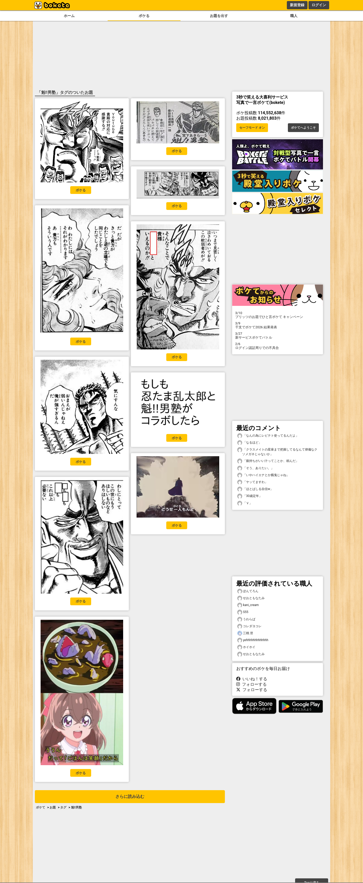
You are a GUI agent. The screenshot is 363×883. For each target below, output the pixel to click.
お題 (53, 807)
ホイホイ (246, 647)
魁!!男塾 (76, 807)
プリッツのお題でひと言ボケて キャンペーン (277, 315)
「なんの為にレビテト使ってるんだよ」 (268, 435)
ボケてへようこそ (303, 127)
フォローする (251, 684)
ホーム (69, 16)
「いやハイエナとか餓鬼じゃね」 (263, 475)
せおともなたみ (251, 598)
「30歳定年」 (249, 496)
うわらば (246, 619)
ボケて (40, 807)
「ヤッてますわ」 (252, 482)
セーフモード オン (252, 127)
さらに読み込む (129, 796)
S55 (242, 612)
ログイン (319, 5)
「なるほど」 (249, 442)
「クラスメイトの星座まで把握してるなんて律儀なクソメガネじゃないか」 (277, 451)
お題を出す (219, 16)
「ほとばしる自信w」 (255, 489)
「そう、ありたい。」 (255, 468)
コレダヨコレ (249, 626)
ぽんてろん (247, 591)
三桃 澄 (245, 633)
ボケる (144, 16)
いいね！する (251, 678)
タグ (63, 807)
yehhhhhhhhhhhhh (252, 640)
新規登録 (297, 5)
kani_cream (248, 605)
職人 (293, 16)
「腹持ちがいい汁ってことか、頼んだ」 (268, 461)
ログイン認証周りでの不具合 (277, 346)
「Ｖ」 (244, 503)
